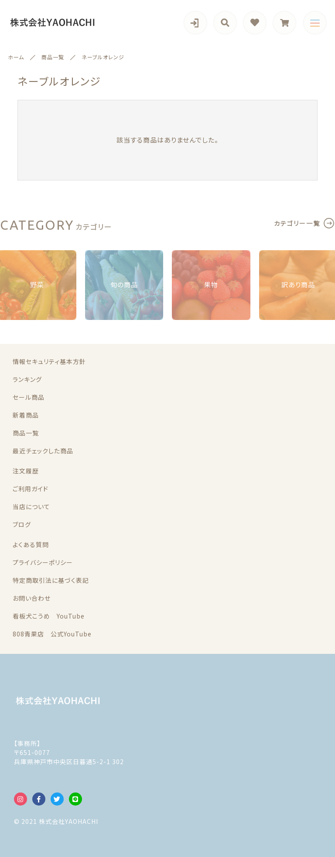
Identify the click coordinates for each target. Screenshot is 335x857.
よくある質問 (31, 544)
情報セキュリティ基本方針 (49, 361)
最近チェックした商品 (43, 450)
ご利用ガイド (30, 488)
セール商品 (28, 397)
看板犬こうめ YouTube (49, 616)
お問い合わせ (32, 598)
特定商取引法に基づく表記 (51, 580)
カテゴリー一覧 (297, 223)
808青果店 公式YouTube (52, 633)
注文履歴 (26, 470)
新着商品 (26, 415)
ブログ (22, 524)
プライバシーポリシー (43, 562)
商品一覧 (26, 432)
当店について (31, 506)
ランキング (27, 379)
